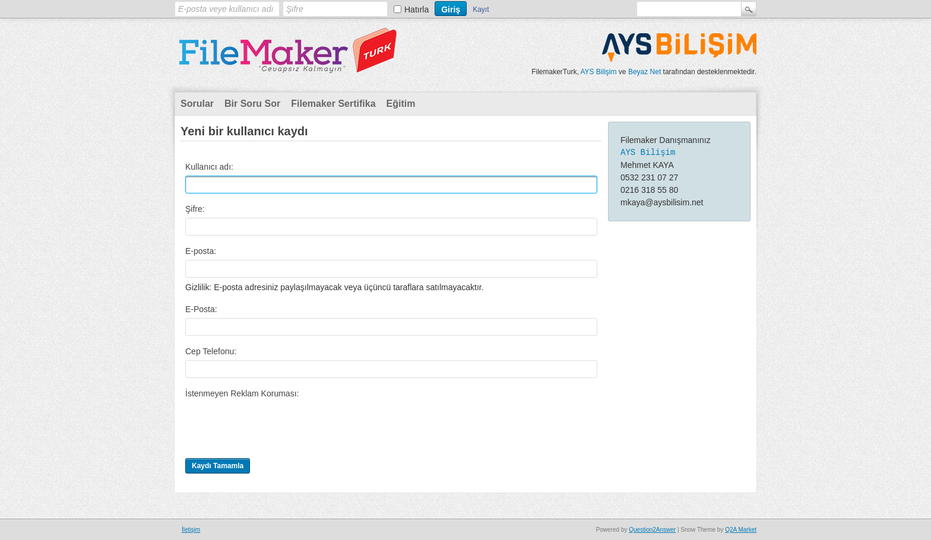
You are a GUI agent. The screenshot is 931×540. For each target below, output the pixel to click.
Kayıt (481, 9)
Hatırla (416, 9)
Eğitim (401, 104)
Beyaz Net (644, 72)
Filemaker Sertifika (333, 104)
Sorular (197, 104)
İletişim (191, 529)
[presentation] (275, 425)
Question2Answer (652, 529)
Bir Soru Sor (252, 104)
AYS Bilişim (598, 72)
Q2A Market (740, 529)
